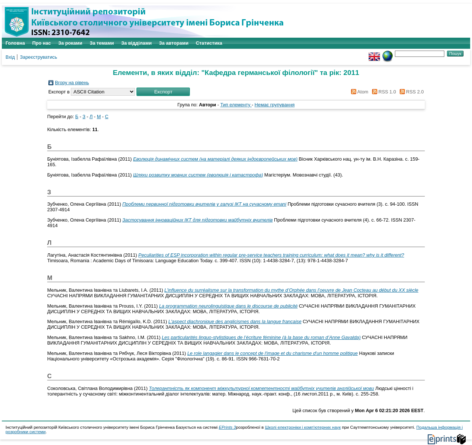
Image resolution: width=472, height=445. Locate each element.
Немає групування (274, 104)
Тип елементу (235, 104)
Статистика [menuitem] (209, 43)
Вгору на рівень (72, 82)
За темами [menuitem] (102, 43)
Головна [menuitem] (15, 43)
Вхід (10, 57)
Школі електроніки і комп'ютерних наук (303, 427)
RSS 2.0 (410, 92)
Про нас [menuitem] (41, 43)
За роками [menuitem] (70, 43)
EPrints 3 (227, 427)
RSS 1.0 (382, 92)
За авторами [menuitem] (173, 43)
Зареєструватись (38, 57)
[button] (163, 92)
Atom (358, 92)
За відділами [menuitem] (136, 43)
